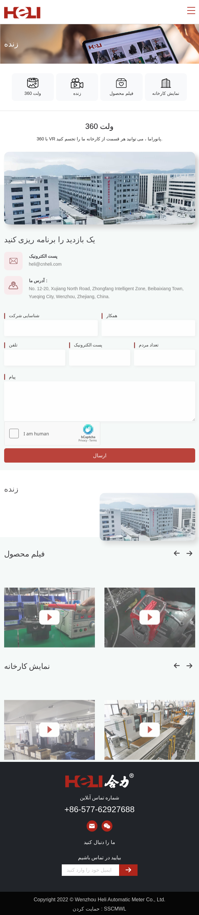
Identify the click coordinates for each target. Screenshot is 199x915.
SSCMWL (115, 908)
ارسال (99, 461)
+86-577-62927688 (99, 809)
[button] (176, 670)
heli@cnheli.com (45, 270)
